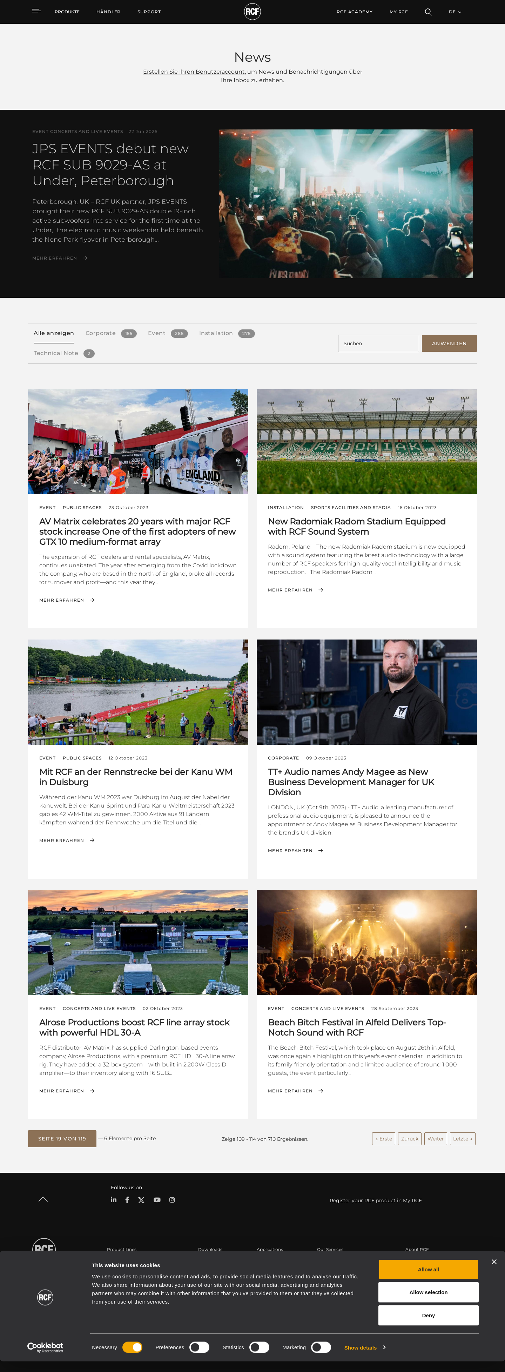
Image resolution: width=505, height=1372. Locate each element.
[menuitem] (108, 12)
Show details (360, 1358)
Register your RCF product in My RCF (376, 1199)
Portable (116, 1261)
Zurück (409, 1137)
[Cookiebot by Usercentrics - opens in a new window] (45, 1358)
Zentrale (414, 1261)
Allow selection (428, 1303)
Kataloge (207, 1261)
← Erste (383, 1137)
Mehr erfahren (54, 258)
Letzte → (462, 1137)
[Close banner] (494, 1272)
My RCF (399, 11)
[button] (62, 1137)
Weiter (435, 1137)
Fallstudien (268, 1261)
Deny (428, 1326)
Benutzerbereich (334, 1261)
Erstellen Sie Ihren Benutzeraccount (194, 71)
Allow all (428, 1280)
